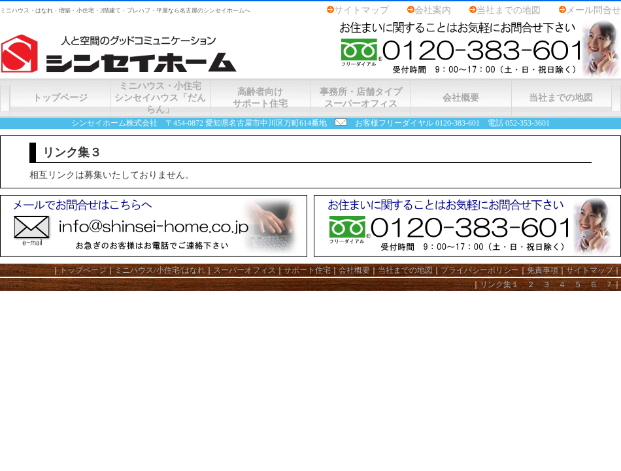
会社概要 (461, 98)
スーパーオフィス (244, 270)
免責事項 (542, 270)
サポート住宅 (307, 270)
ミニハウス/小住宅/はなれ (159, 270)
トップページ (60, 98)
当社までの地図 (509, 10)
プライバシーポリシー (480, 270)
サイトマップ (361, 10)
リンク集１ (499, 284)
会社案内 (432, 10)
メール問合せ (593, 10)
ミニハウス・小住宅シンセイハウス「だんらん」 (160, 97)
